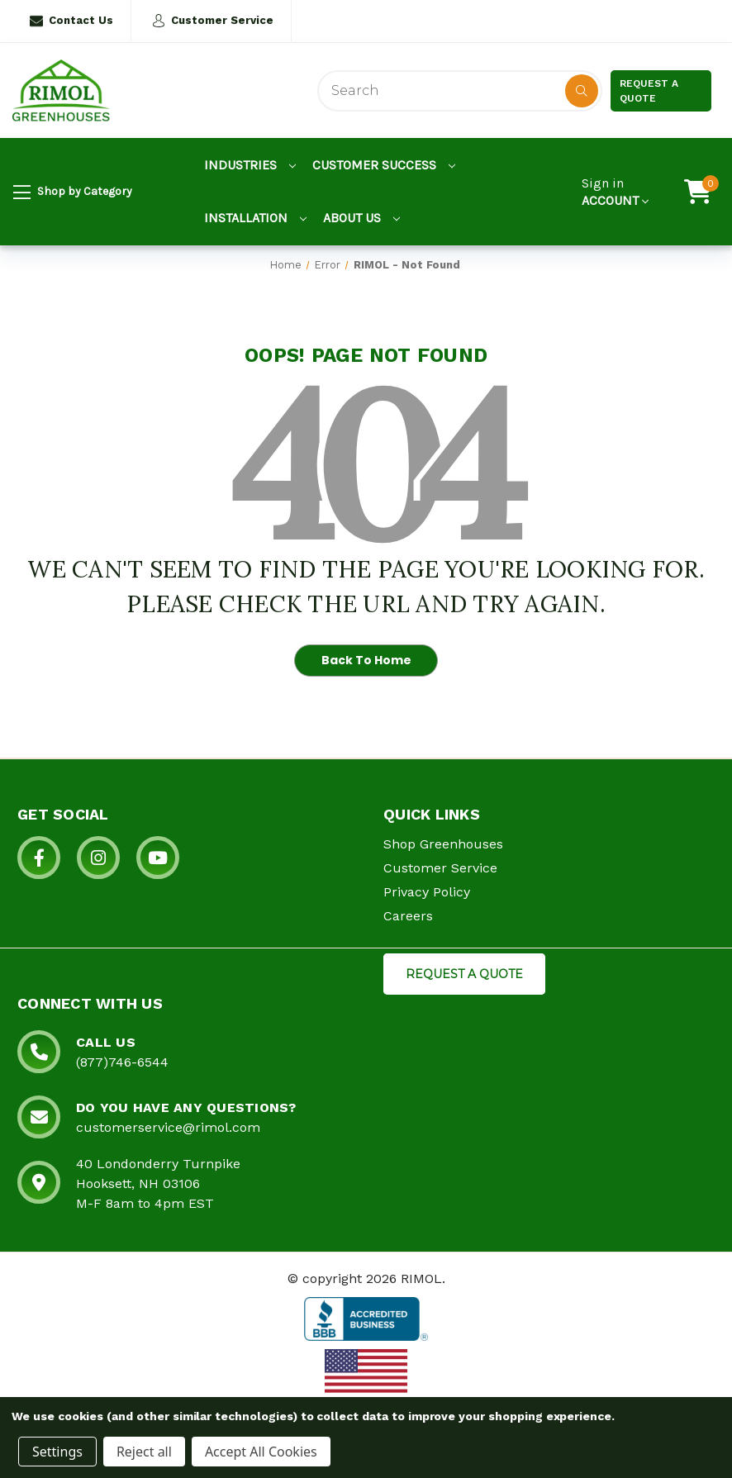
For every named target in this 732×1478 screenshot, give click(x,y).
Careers (408, 916)
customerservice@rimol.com (168, 1127)
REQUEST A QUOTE (464, 974)
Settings (57, 1451)
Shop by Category (72, 192)
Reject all (144, 1451)
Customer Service (212, 20)
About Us (361, 218)
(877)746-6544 (122, 1062)
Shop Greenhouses (443, 844)
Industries (250, 165)
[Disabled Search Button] (581, 90)
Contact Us (71, 20)
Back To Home (366, 660)
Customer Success (383, 165)
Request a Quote (649, 91)
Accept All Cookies (261, 1451)
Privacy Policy (426, 892)
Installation (255, 218)
